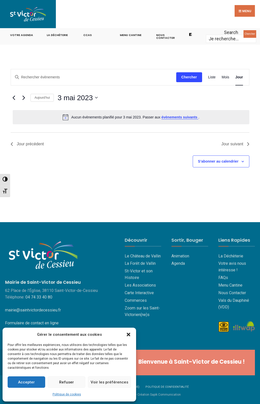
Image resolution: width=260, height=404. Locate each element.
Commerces (136, 299)
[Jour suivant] (24, 97)
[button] (128, 334)
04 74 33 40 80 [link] (38, 296)
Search (231, 31)
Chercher (250, 33)
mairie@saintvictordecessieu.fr (33, 309)
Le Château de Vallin (143, 255)
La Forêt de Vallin (140, 262)
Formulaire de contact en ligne (32, 322)
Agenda (178, 262)
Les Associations (140, 284)
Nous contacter (165, 35)
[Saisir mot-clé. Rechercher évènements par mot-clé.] (93, 76)
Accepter (26, 382)
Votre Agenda (21, 34)
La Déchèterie (57, 34)
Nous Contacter (232, 292)
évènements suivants (180, 116)
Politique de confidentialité (167, 386)
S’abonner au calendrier (218, 161)
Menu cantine (130, 34)
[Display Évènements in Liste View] (212, 76)
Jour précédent (27, 143)
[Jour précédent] (14, 97)
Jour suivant (235, 143)
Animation (180, 255)
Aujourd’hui (42, 97)
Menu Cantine (230, 284)
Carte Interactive (139, 292)
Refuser (66, 382)
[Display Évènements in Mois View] (225, 76)
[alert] (131, 117)
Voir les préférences (109, 382)
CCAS (87, 34)
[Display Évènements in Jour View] (239, 76)
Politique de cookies (67, 394)
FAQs (223, 277)
